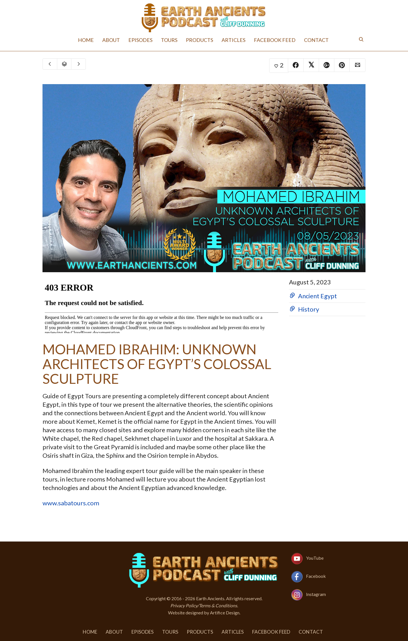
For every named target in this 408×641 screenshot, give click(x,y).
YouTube (315, 558)
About (111, 40)
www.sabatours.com (70, 503)
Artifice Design (224, 612)
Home (86, 40)
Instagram (316, 594)
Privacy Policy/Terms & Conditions (203, 605)
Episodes (140, 40)
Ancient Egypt (317, 296)
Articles (233, 40)
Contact (316, 40)
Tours (169, 40)
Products (199, 40)
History (308, 309)
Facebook (316, 576)
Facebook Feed (275, 40)
